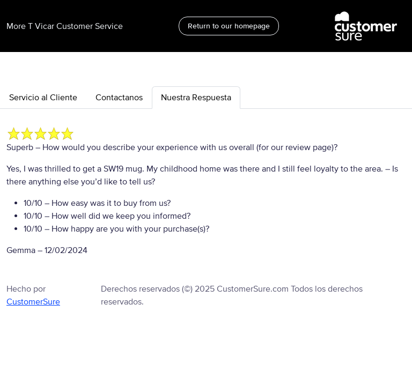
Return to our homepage (229, 26)
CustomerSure (33, 301)
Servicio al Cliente (43, 97)
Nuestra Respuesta (196, 97)
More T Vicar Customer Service (64, 26)
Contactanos (119, 97)
